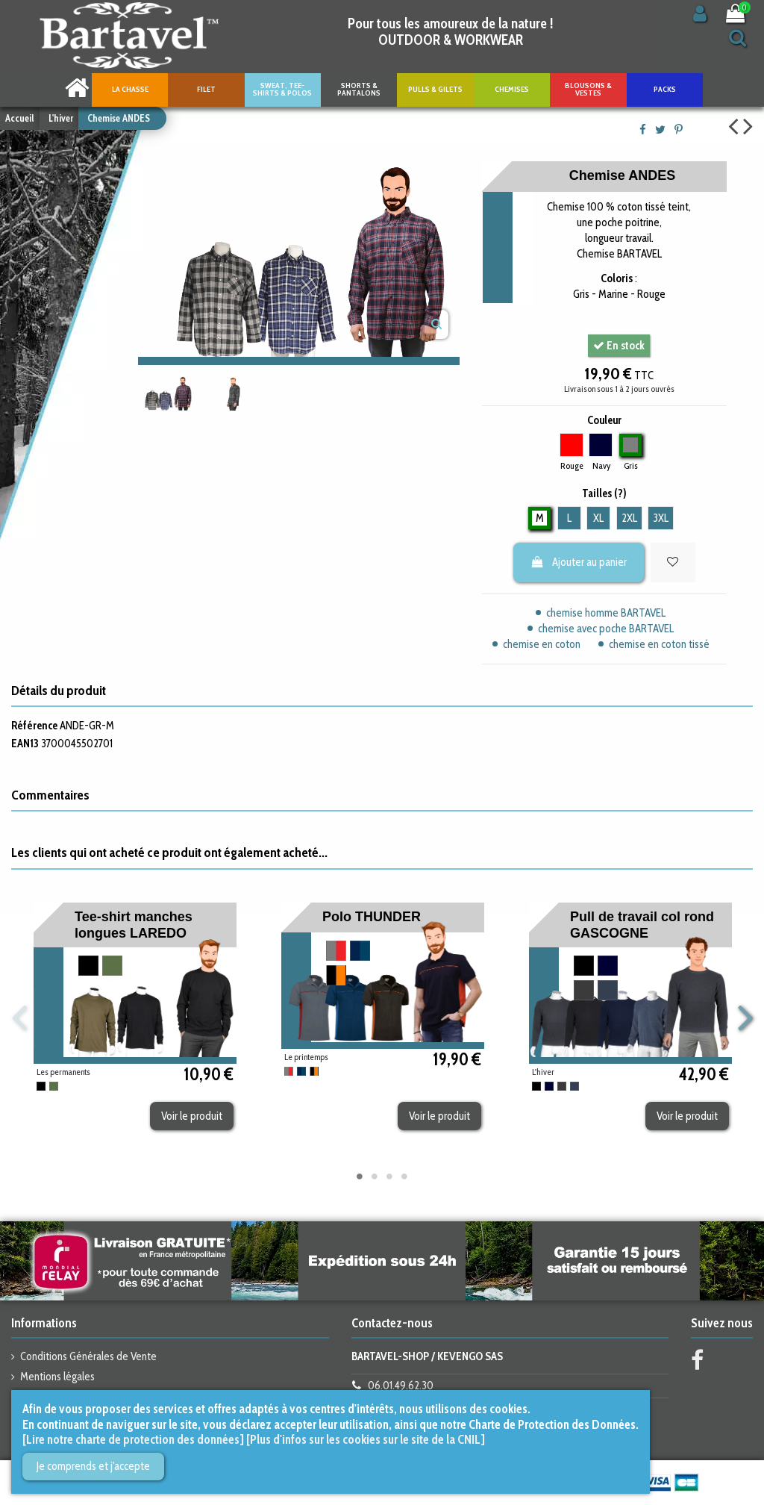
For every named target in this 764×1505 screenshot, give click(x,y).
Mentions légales (57, 1376)
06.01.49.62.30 (400, 1385)
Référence (34, 725)
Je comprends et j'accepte (93, 1466)
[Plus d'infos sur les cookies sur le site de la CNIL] (365, 1439)
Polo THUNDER (371, 916)
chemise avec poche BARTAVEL (606, 628)
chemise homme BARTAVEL (606, 613)
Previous (19, 1019)
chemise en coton (541, 644)
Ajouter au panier (578, 562)
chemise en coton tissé (659, 644)
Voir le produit (191, 1116)
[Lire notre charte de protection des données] (133, 1439)
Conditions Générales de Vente (88, 1356)
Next (744, 1019)
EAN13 (25, 743)
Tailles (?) (604, 493)
